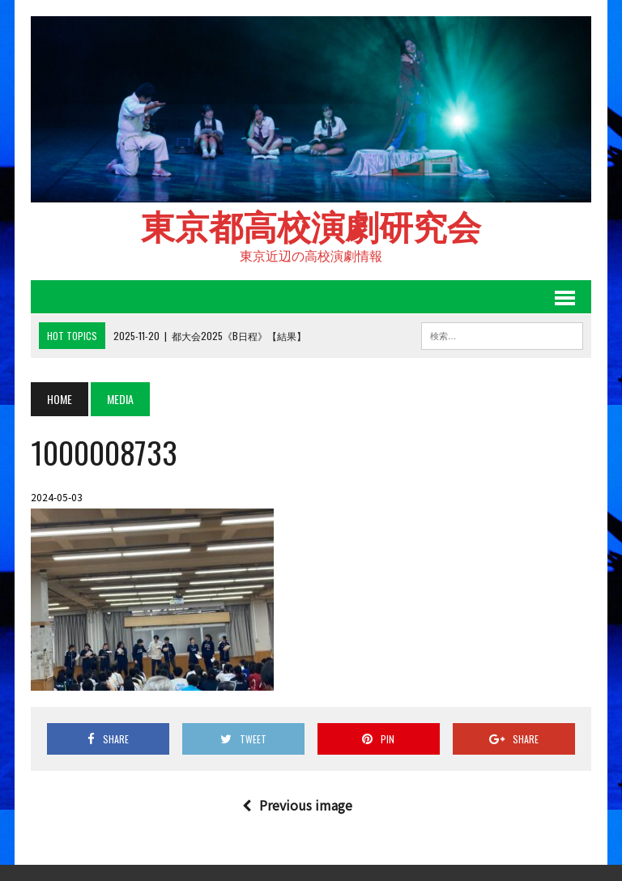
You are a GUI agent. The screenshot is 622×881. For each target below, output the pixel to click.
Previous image (297, 805)
